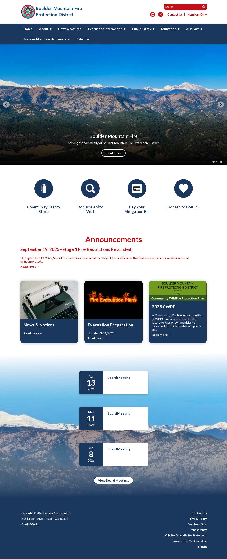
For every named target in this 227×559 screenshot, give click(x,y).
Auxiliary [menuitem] (192, 28)
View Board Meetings (113, 480)
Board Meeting (118, 378)
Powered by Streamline (189, 541)
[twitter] (160, 14)
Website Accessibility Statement (185, 535)
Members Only (197, 14)
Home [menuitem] (28, 28)
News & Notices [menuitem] (69, 28)
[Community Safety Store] (44, 196)
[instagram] (152, 14)
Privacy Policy (198, 518)
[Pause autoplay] (221, 161)
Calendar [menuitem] (83, 39)
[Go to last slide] (6, 104)
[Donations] (183, 194)
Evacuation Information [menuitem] (105, 28)
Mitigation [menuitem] (168, 28)
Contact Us (175, 14)
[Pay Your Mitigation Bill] (137, 196)
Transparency (198, 530)
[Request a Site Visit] (90, 196)
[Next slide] (221, 104)
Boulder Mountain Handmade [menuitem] (45, 39)
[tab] (213, 162)
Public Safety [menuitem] (141, 28)
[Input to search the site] (185, 7)
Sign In (202, 546)
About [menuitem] (43, 28)
